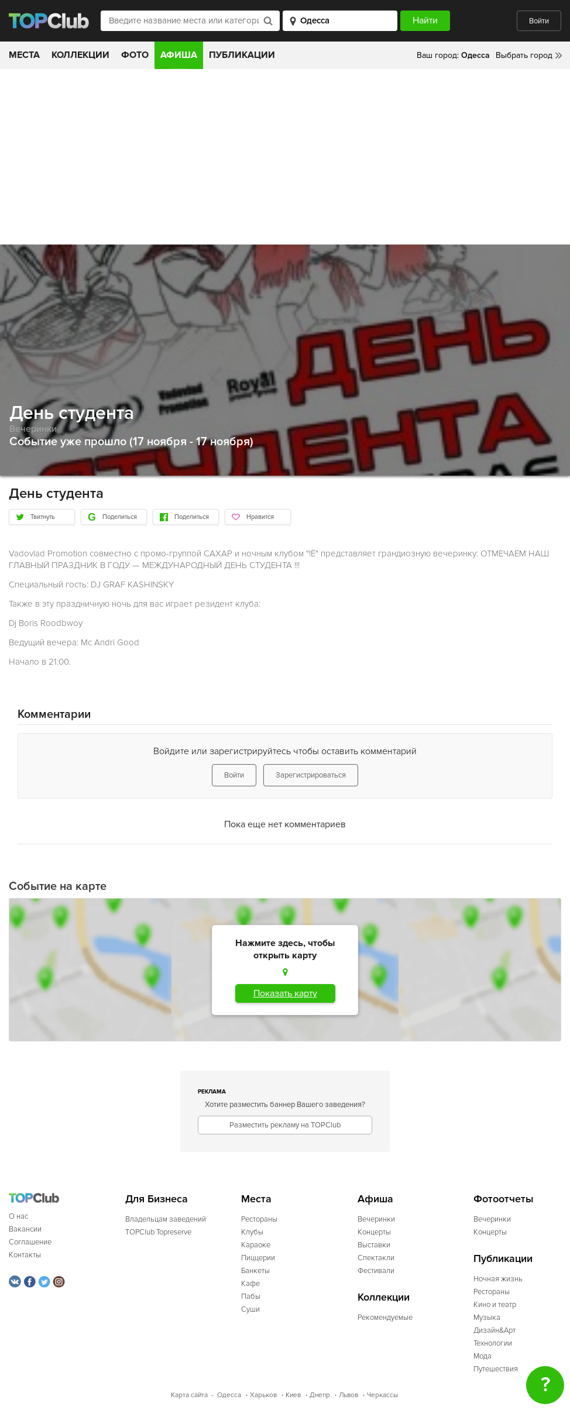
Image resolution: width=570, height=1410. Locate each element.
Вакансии (25, 1229)
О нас (18, 1216)
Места (24, 55)
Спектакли (376, 1258)
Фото (135, 55)
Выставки (374, 1245)
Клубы (252, 1232)
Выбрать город (524, 55)
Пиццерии (258, 1258)
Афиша (178, 55)
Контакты (25, 1255)
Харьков (263, 1395)
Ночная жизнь (498, 1279)
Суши (250, 1309)
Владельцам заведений (165, 1219)
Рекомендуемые (385, 1317)
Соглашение (30, 1242)
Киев (293, 1395)
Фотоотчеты (503, 1199)
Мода (482, 1356)
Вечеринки (33, 429)
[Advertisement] (285, 157)
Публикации (242, 55)
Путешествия (495, 1369)
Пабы (250, 1296)
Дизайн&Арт (494, 1330)
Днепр (320, 1395)
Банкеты (255, 1270)
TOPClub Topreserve (158, 1232)
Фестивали (376, 1270)
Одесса (229, 1395)
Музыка (486, 1317)
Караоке (255, 1245)
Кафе (250, 1283)
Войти (539, 21)
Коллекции (80, 55)
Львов (348, 1395)
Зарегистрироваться (311, 775)
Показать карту (285, 993)
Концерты (374, 1232)
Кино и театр (494, 1304)
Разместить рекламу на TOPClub (285, 1125)
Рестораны (259, 1219)
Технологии (492, 1343)
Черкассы (382, 1395)
